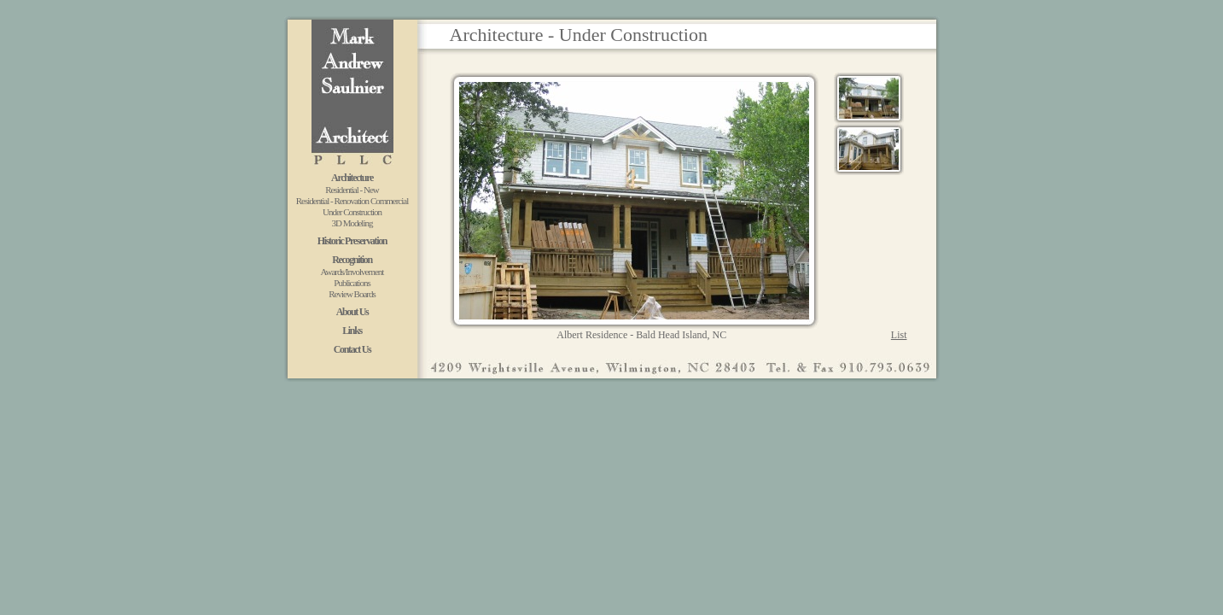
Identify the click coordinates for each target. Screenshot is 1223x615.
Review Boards (352, 294)
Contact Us (352, 349)
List (899, 335)
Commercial (389, 201)
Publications (352, 283)
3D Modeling (352, 223)
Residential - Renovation (333, 201)
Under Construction (352, 212)
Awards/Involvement (352, 271)
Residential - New (351, 189)
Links (352, 331)
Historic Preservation (352, 241)
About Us (352, 312)
